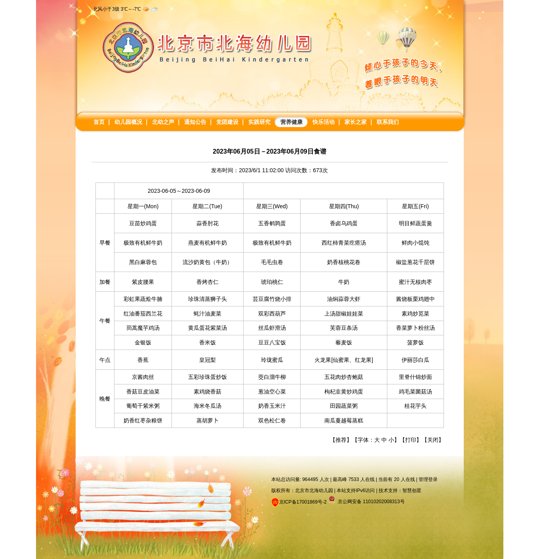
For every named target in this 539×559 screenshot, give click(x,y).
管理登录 (428, 479)
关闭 (432, 440)
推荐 (341, 440)
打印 (410, 440)
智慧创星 (411, 490)
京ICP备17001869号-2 (303, 502)
